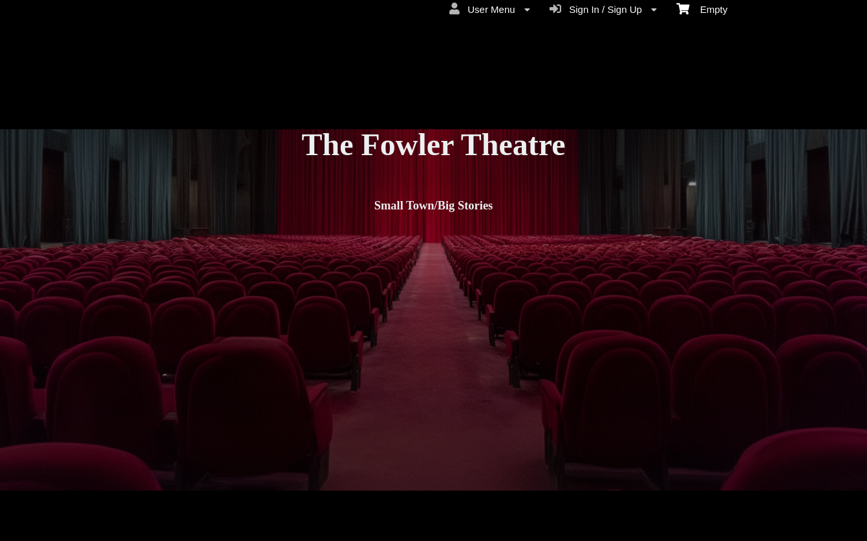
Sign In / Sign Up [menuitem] (603, 9)
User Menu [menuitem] (489, 9)
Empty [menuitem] (701, 8)
